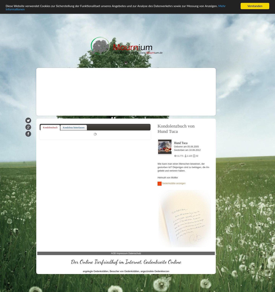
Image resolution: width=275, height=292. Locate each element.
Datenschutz (134, 253)
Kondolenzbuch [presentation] (50, 127)
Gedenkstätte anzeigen (171, 184)
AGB (113, 253)
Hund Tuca (181, 143)
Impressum (122, 253)
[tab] (50, 127)
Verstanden (254, 6)
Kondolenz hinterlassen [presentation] (73, 127)
